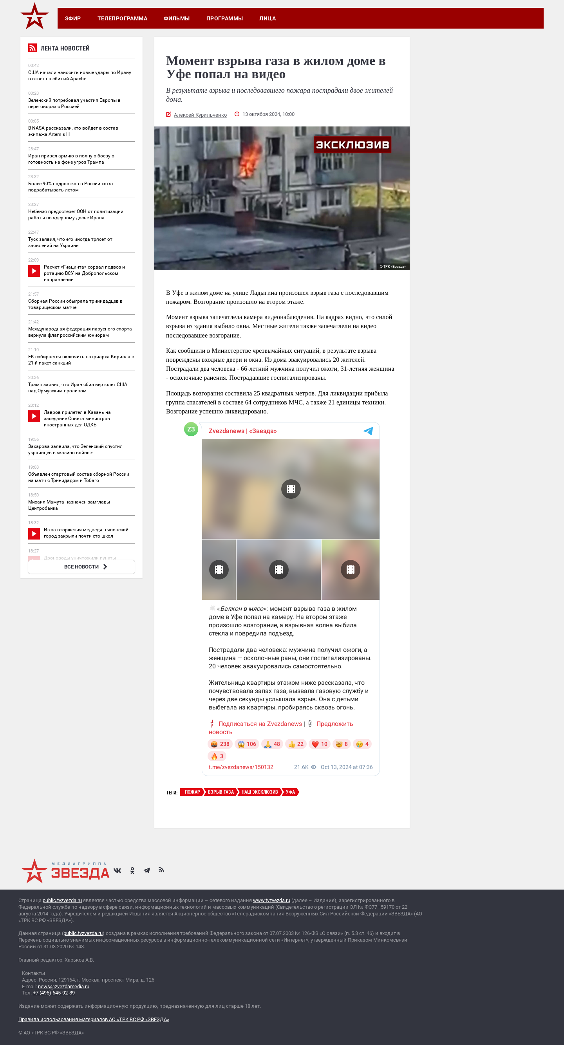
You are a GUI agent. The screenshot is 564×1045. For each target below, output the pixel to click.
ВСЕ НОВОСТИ (86, 567)
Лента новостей (59, 49)
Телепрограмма (122, 18)
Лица (267, 18)
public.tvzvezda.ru (62, 900)
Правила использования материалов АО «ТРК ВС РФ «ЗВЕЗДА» (93, 1019)
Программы (224, 18)
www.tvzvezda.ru (271, 900)
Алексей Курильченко (200, 115)
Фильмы (177, 18)
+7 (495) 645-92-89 (54, 993)
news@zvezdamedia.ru (63, 986)
